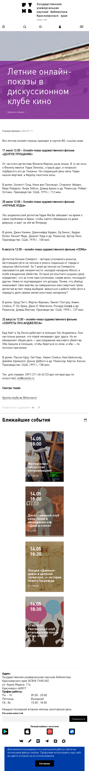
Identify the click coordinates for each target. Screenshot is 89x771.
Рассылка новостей (12, 713)
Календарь (85, 420)
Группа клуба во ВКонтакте (19, 397)
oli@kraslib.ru (25, 378)
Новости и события (15, 112)
